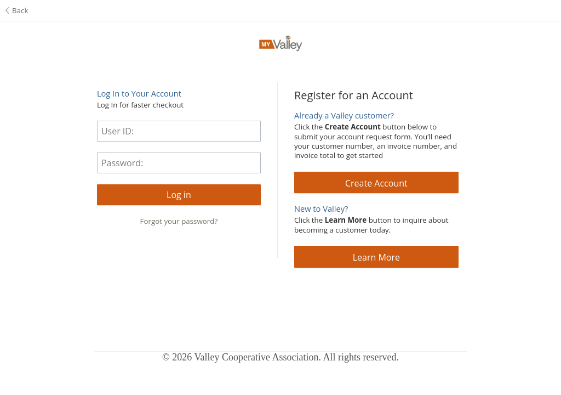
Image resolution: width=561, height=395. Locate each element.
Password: (122, 163)
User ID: (117, 131)
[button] (179, 195)
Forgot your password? (179, 221)
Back (16, 10)
